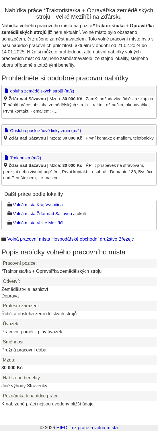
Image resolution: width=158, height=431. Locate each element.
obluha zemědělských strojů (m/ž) (39, 90)
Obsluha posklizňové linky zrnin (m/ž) (43, 130)
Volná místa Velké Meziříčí (38, 222)
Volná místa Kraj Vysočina (38, 204)
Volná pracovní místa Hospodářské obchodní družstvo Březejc (70, 239)
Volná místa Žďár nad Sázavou (42, 213)
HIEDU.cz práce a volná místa (87, 427)
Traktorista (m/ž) (23, 157)
